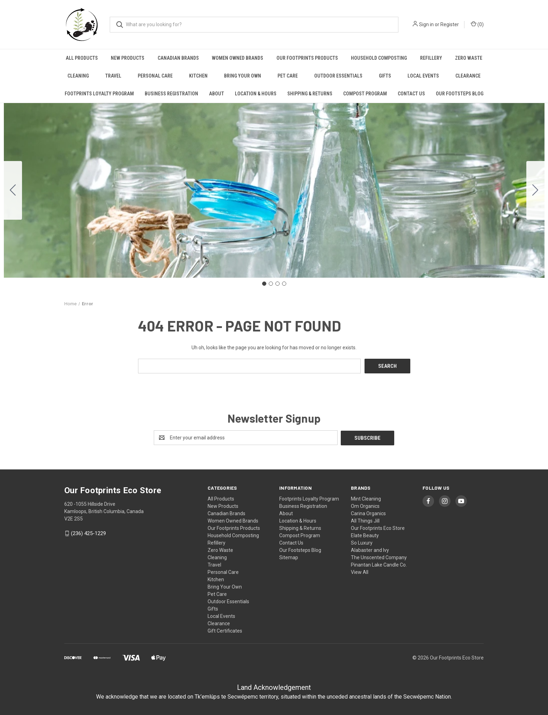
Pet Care (287, 76)
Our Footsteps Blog (459, 93)
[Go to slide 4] (13, 190)
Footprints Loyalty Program (99, 93)
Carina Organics (368, 513)
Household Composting (379, 58)
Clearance (468, 76)
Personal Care (155, 76)
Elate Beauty (365, 535)
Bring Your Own (242, 76)
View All (359, 571)
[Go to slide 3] (277, 284)
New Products (127, 58)
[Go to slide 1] (264, 284)
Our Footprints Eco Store (378, 527)
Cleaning (78, 76)
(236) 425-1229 (88, 533)
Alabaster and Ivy (370, 549)
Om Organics (365, 505)
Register (449, 24)
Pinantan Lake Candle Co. (379, 564)
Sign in (426, 24)
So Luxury (362, 542)
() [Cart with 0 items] (477, 24)
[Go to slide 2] (535, 190)
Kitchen (198, 76)
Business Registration (171, 93)
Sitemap (288, 557)
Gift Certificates (225, 630)
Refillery (431, 58)
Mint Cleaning (366, 498)
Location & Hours (255, 93)
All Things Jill (365, 520)
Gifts (385, 76)
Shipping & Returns (309, 93)
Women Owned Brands (237, 58)
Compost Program (365, 93)
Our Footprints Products (307, 58)
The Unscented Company (379, 557)
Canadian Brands (178, 58)
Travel (113, 76)
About (216, 93)
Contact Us (411, 93)
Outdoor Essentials (338, 76)
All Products (82, 58)
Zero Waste (468, 58)
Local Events (423, 76)
